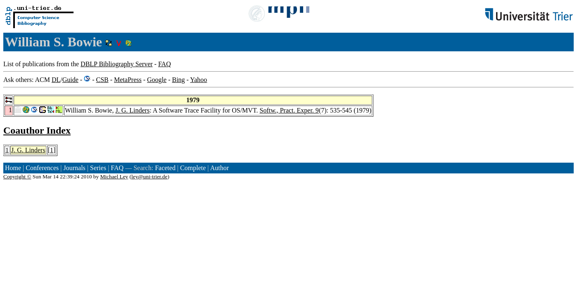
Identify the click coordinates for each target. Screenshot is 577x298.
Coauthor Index (37, 130)
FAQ (164, 63)
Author (219, 167)
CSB (102, 79)
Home (13, 167)
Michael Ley (114, 176)
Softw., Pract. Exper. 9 (288, 110)
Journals (74, 167)
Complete (193, 167)
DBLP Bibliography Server (117, 63)
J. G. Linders (132, 110)
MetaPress (128, 79)
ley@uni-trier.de (149, 176)
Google (156, 79)
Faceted (165, 167)
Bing (178, 79)
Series (98, 167)
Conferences (42, 167)
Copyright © (17, 176)
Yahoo (198, 79)
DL (56, 79)
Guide (70, 79)
